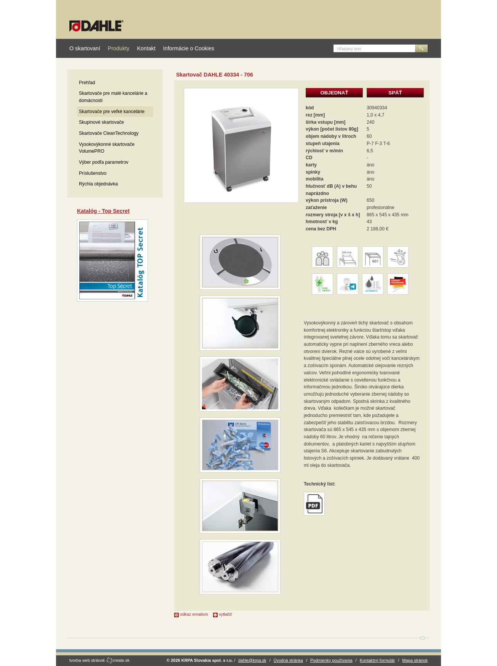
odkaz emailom (191, 614)
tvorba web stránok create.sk (99, 660)
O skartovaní (84, 48)
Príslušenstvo (93, 173)
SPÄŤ (395, 93)
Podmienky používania (331, 660)
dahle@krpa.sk (252, 660)
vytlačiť (222, 614)
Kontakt (146, 48)
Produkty (118, 48)
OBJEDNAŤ (334, 93)
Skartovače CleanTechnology (109, 133)
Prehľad (87, 82)
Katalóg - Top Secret (103, 211)
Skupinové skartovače (101, 122)
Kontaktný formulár (377, 660)
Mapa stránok (415, 660)
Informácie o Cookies (188, 48)
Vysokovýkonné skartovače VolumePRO (107, 148)
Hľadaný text (349, 48)
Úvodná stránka (288, 660)
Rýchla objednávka (98, 184)
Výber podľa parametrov (103, 162)
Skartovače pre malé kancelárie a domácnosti (113, 97)
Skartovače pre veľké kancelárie (111, 111)
